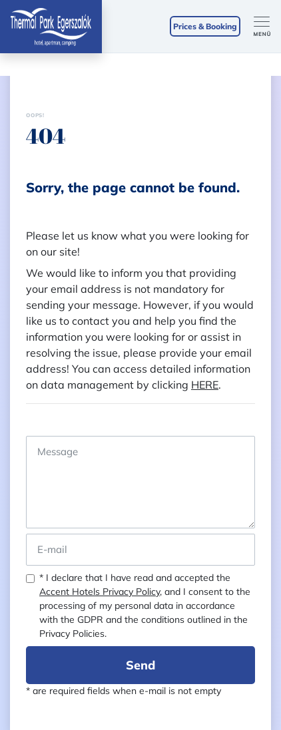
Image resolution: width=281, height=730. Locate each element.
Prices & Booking (205, 26)
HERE (204, 384)
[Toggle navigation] (267, 27)
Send (140, 665)
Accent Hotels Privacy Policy (99, 592)
